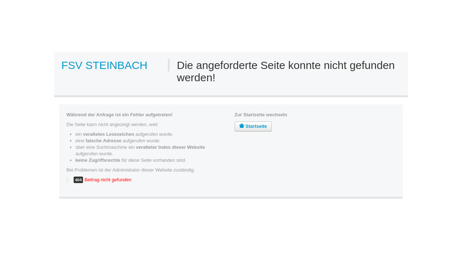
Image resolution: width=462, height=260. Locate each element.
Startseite (253, 126)
